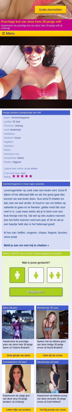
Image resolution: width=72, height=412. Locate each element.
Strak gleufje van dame (18, 355)
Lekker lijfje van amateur (18, 409)
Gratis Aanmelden (50, 9)
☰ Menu (8, 33)
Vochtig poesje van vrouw (53, 409)
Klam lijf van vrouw (52, 355)
